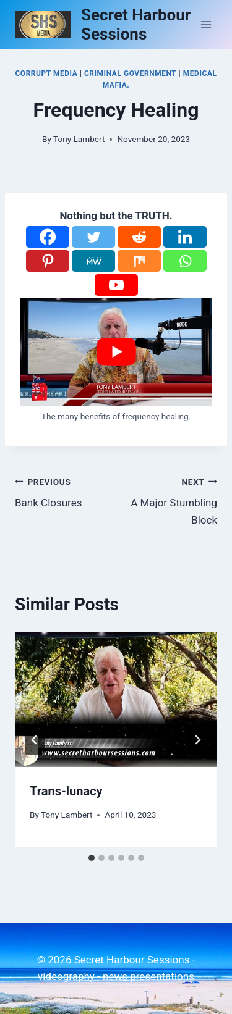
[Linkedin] (185, 237)
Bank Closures (60, 491)
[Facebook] (47, 237)
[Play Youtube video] (116, 352)
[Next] (197, 740)
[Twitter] (93, 237)
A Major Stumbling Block (172, 499)
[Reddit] (139, 237)
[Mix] (139, 261)
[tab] (91, 858)
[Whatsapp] (185, 261)
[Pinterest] (47, 261)
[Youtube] (116, 285)
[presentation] (116, 699)
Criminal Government (130, 73)
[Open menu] (205, 24)
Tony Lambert (79, 139)
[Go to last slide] (35, 740)
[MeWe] (93, 261)
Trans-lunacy (66, 791)
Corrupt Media (46, 73)
